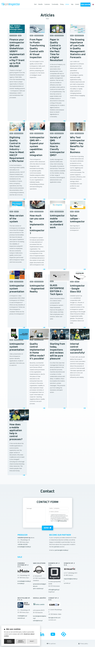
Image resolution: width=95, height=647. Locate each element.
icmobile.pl (21, 583)
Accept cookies (9, 641)
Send (47, 528)
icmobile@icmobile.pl (24, 547)
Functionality (55, 4)
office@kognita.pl (53, 590)
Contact (77, 4)
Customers (47, 4)
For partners (56, 547)
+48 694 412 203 (22, 544)
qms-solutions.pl (38, 588)
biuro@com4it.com (54, 618)
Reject (32, 641)
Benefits (40, 4)
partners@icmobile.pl (61, 550)
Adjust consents (21, 641)
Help (72, 4)
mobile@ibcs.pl (22, 616)
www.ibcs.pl (21, 618)
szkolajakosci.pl (37, 620)
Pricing (62, 4)
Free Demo (85, 4)
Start (35, 4)
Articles (67, 4)
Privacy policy (83, 638)
